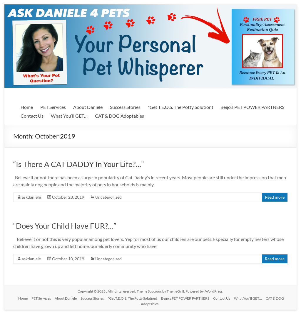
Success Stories (125, 107)
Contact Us (32, 116)
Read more (275, 197)
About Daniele (88, 107)
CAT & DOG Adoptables (119, 116)
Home (27, 107)
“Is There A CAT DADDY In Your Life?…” (78, 164)
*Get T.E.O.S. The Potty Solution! (180, 107)
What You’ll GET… (69, 116)
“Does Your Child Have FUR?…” (64, 225)
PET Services (53, 107)
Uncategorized (108, 197)
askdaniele (31, 197)
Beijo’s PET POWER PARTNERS (252, 107)
